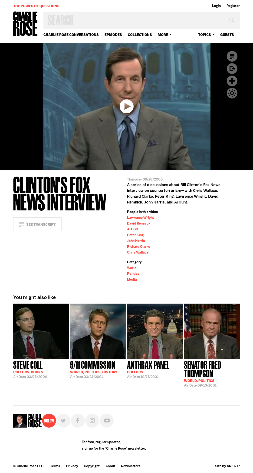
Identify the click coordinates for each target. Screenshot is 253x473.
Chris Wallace (137, 252)
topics (204, 34)
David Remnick (138, 223)
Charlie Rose (25, 24)
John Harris (136, 240)
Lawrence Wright (140, 217)
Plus (232, 81)
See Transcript (41, 224)
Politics (133, 273)
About (110, 466)
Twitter (63, 421)
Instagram (92, 421)
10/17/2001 (148, 369)
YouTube (107, 421)
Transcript (232, 56)
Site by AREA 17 (227, 466)
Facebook (78, 421)
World (132, 268)
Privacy (72, 466)
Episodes (113, 34)
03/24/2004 (93, 369)
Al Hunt (132, 229)
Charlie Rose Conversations (71, 34)
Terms (55, 466)
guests (227, 34)
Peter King (135, 235)
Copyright (92, 466)
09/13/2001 (212, 373)
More (163, 34)
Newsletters (131, 466)
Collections (140, 34)
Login (216, 5)
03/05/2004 (30, 369)
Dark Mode (232, 93)
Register (233, 5)
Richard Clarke (138, 246)
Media (132, 279)
